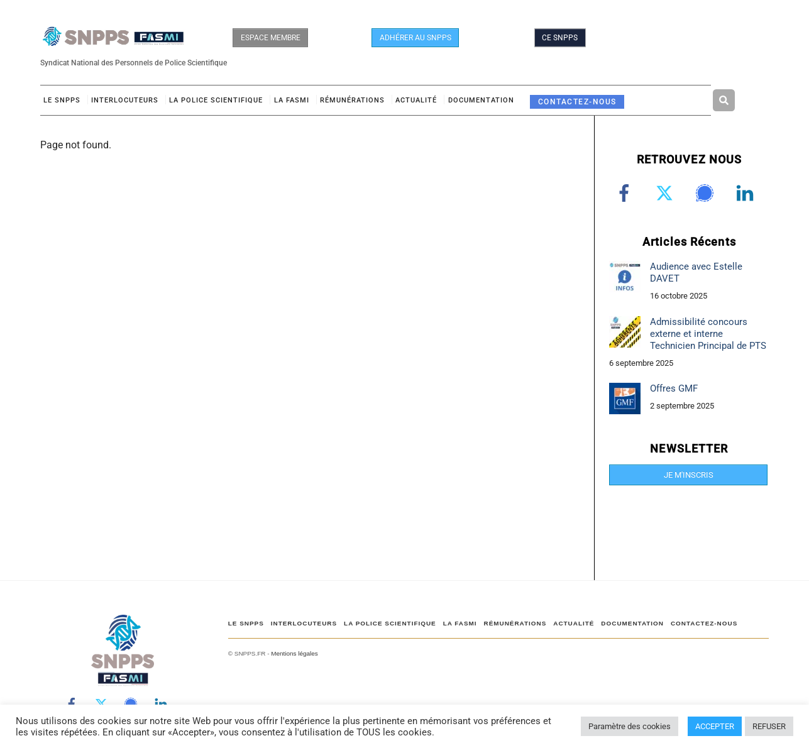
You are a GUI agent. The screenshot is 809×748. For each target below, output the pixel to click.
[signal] (707, 193)
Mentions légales (294, 653)
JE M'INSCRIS (688, 475)
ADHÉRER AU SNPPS (415, 37)
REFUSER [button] (769, 726)
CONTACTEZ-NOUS (577, 101)
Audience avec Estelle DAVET (696, 272)
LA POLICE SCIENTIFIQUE (216, 100)
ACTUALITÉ (416, 100)
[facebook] (626, 193)
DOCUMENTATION (481, 100)
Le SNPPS (61, 100)
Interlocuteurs (124, 100)
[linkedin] (747, 193)
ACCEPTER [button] (714, 726)
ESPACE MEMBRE (270, 37)
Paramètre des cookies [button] (629, 726)
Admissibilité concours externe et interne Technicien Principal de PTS (708, 333)
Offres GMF (674, 388)
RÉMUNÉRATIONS (352, 100)
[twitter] (666, 193)
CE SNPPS (560, 37)
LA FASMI (291, 100)
